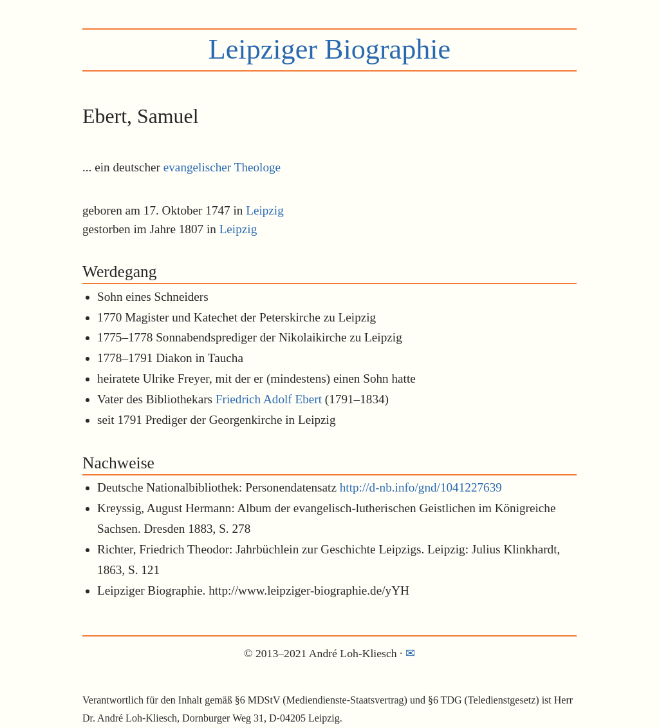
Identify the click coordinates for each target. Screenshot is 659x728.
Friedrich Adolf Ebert (269, 399)
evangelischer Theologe (222, 167)
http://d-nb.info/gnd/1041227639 (421, 487)
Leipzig (265, 210)
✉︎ (410, 653)
